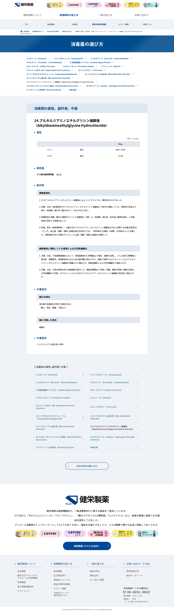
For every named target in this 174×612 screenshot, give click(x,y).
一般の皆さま (97, 563)
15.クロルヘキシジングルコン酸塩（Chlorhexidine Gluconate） (53, 86)
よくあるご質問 (97, 579)
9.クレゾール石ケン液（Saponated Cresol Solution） (49, 70)
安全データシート (134, 575)
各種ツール (147, 24)
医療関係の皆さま (63, 563)
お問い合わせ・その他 (137, 563)
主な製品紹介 (60, 575)
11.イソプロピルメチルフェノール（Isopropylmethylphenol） (52, 74)
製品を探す (95, 571)
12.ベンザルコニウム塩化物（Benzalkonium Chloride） (108, 74)
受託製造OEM (132, 571)
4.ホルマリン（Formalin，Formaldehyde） (45, 62)
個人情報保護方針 (25, 586)
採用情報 (21, 582)
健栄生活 (94, 575)
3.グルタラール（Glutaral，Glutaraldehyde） (110, 58)
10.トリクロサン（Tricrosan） (90, 70)
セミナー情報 (123, 24)
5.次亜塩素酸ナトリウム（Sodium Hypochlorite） (91, 62)
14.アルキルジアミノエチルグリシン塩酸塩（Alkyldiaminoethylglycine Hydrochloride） (61, 82)
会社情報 (21, 571)
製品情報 (50, 24)
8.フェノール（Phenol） (112, 66)
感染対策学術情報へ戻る (87, 466)
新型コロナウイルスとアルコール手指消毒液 (27, 576)
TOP (26, 24)
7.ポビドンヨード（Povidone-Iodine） (79, 66)
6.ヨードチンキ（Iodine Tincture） (41, 66)
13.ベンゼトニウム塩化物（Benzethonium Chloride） (49, 78)
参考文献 (72, 89)
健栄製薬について (26, 563)
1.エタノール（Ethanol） (37, 58)
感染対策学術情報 (99, 24)
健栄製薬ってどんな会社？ (87, 545)
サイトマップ (23, 590)
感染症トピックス (62, 579)
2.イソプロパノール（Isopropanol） (69, 58)
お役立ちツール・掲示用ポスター (62, 594)
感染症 (74, 24)
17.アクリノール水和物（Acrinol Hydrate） (44, 89)
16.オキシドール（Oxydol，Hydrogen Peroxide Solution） (111, 86)
